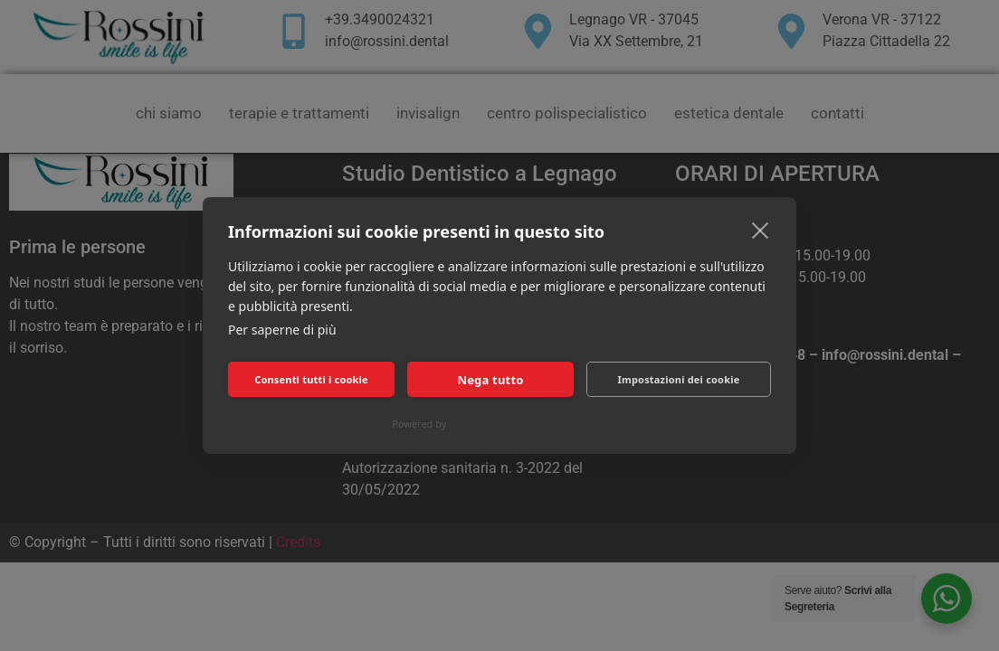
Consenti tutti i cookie (311, 379)
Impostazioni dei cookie (679, 379)
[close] (761, 229)
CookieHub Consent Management (528, 423)
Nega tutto (490, 380)
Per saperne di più (282, 329)
